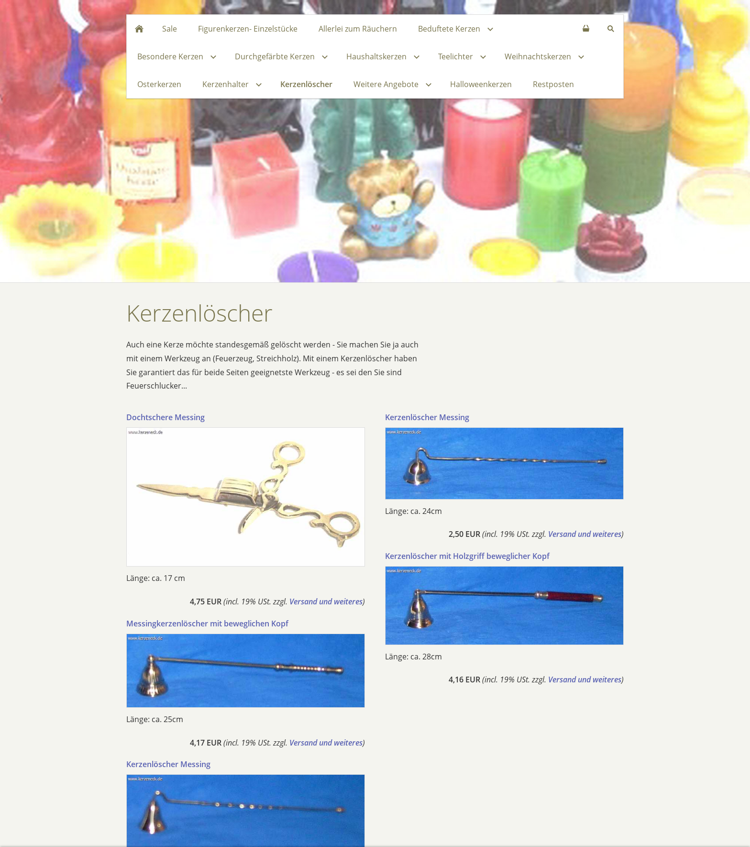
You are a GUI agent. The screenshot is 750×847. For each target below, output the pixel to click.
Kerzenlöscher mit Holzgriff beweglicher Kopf (467, 556)
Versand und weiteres (326, 601)
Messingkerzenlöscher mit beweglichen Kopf (207, 623)
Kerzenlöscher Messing (168, 764)
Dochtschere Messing (165, 417)
